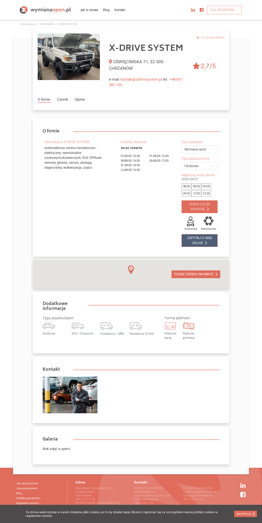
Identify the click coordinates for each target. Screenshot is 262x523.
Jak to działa (89, 10)
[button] (131, 269)
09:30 (186, 193)
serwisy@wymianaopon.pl (197, 495)
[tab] (46, 99)
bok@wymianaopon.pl (146, 499)
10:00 (196, 193)
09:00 (206, 186)
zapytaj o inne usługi (199, 240)
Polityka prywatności (28, 498)
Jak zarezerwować (27, 483)
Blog (106, 10)
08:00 (186, 186)
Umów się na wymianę (199, 206)
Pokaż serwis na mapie (193, 274)
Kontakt (119, 10)
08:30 (196, 186)
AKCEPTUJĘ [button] (244, 513)
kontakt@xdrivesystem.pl (141, 79)
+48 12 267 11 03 (85, 499)
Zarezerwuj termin (26, 488)
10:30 (206, 193)
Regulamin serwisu (27, 503)
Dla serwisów (222, 10)
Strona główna (28, 24)
